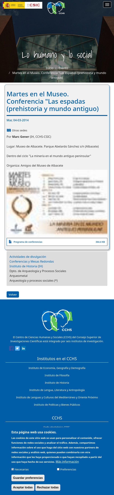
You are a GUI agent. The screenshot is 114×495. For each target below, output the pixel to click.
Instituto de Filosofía (57, 375)
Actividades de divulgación (28, 257)
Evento (63, 68)
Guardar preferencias (28, 480)
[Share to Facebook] (11, 349)
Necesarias (22, 472)
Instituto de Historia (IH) (26, 266)
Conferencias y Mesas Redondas (32, 261)
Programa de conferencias (28, 241)
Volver (13, 294)
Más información (67, 464)
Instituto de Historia (57, 382)
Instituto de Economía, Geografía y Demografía (57, 368)
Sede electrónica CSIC (57, 427)
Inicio (50, 68)
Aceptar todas (23, 490)
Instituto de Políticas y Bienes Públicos (57, 404)
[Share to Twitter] (17, 349)
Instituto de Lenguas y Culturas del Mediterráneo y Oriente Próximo (57, 397)
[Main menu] (107, 4)
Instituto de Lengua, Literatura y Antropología (57, 390)
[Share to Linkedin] (23, 349)
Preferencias (68, 472)
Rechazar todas (48, 490)
